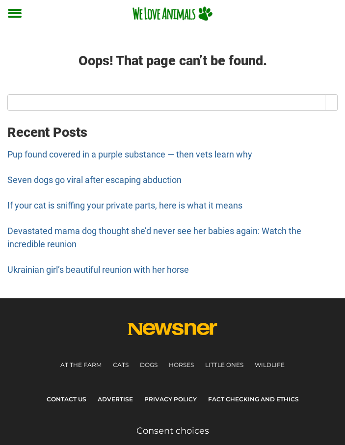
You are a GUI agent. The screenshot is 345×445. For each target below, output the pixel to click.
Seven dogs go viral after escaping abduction (94, 180)
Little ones (224, 364)
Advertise (115, 399)
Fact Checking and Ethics (253, 399)
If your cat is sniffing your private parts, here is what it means (124, 205)
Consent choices (172, 430)
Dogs (149, 364)
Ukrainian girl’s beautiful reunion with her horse (98, 269)
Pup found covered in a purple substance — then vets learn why (129, 154)
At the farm (81, 364)
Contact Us (66, 399)
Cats (121, 364)
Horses (181, 364)
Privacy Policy (170, 399)
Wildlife (270, 364)
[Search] (331, 102)
